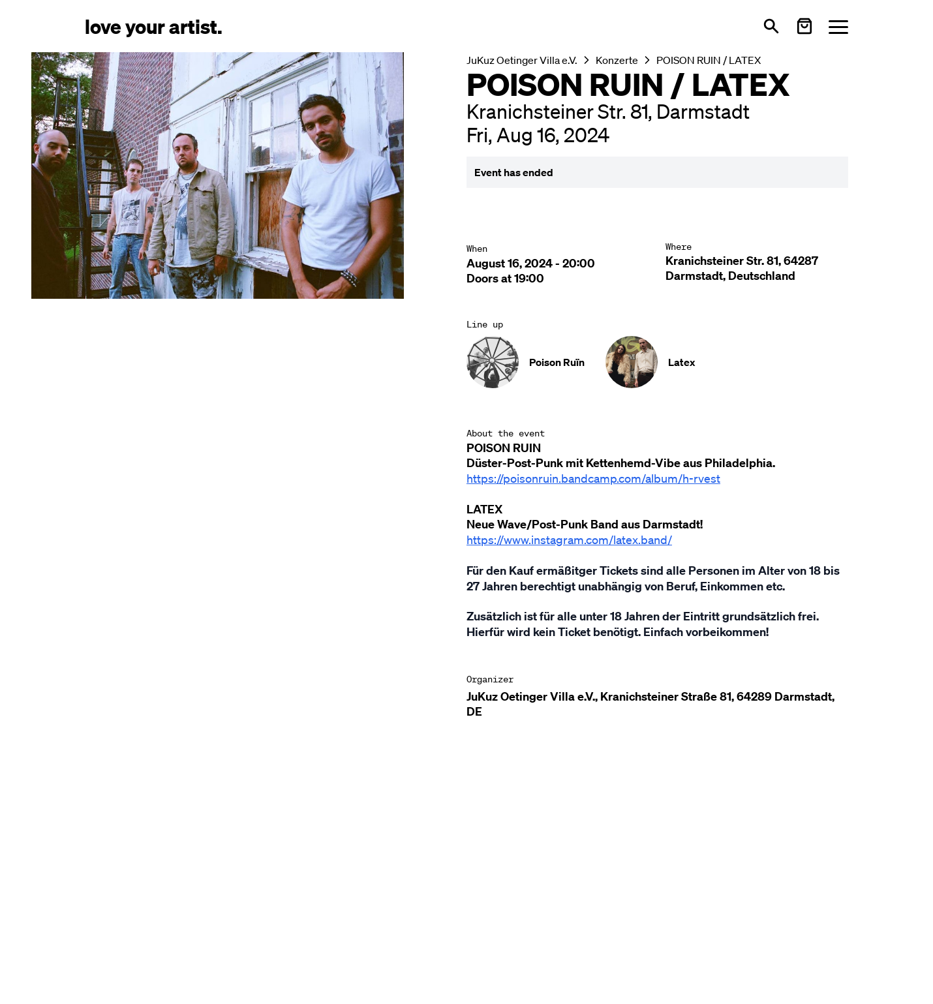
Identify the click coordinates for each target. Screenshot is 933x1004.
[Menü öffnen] (838, 26)
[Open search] (771, 26)
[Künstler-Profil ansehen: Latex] (650, 362)
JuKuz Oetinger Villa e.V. (521, 60)
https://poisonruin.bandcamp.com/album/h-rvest (593, 478)
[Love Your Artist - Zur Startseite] (153, 26)
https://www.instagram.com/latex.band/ (569, 539)
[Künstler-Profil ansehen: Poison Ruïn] (525, 362)
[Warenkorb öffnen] (804, 26)
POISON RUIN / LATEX (708, 60)
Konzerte (617, 60)
